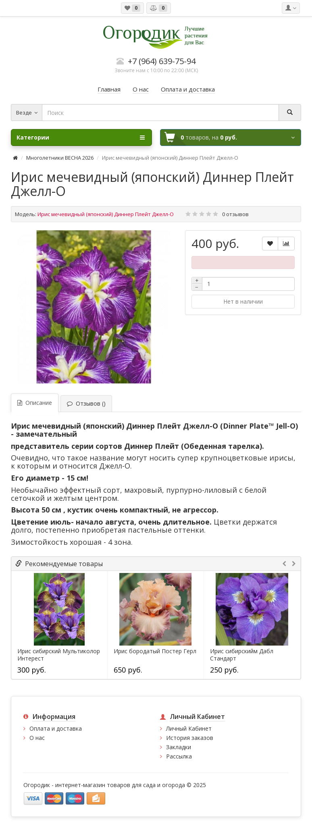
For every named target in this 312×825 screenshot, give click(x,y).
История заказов (189, 738)
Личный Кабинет (189, 728)
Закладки (178, 747)
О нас (37, 738)
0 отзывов (235, 214)
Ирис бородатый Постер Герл (155, 651)
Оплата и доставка (55, 728)
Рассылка (179, 756)
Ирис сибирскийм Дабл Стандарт (241, 655)
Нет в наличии (243, 301)
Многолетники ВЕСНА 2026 (60, 157)
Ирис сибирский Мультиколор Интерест (58, 655)
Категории (81, 137)
